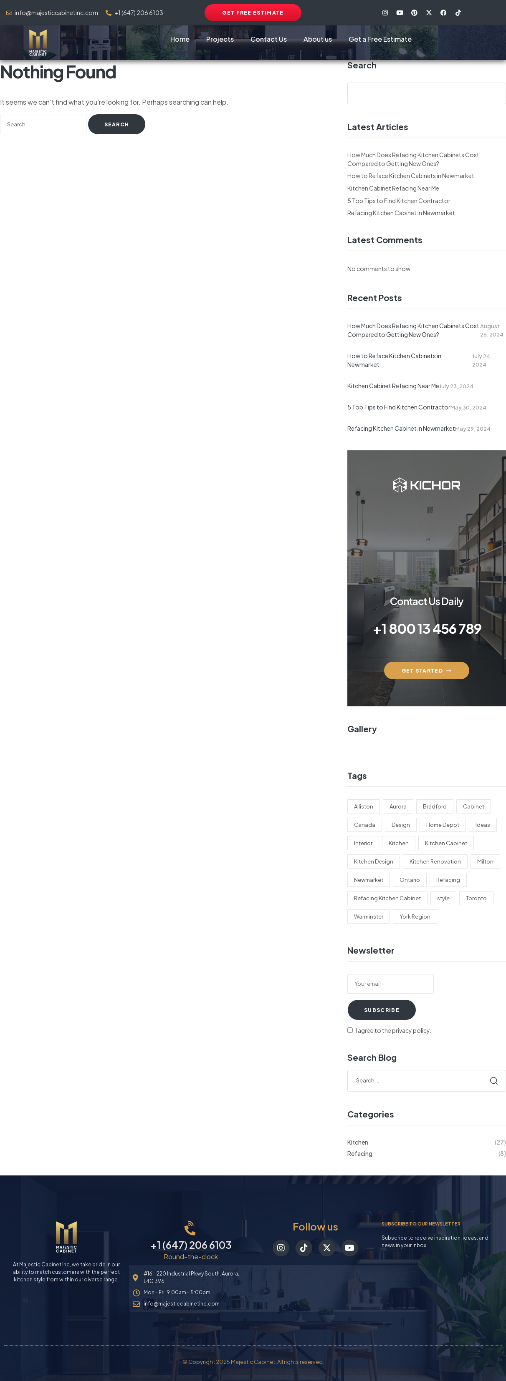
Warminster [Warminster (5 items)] (368, 916)
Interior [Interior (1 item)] (363, 843)
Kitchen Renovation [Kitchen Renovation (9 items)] (435, 861)
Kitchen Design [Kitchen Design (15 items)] (373, 861)
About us (318, 39)
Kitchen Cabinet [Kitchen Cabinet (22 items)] (446, 843)
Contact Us (268, 39)
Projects (220, 39)
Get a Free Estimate (380, 39)
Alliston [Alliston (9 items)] (363, 806)
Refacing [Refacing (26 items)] (448, 879)
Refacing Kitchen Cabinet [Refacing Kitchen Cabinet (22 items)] (387, 898)
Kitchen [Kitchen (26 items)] (399, 843)
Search (362, 65)
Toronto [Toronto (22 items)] (476, 898)
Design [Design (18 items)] (401, 824)
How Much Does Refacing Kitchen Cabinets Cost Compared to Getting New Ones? (413, 330)
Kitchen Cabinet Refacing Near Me (393, 188)
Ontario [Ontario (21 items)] (410, 879)
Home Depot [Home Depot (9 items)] (442, 824)
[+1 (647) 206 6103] (191, 1228)
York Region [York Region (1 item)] (415, 916)
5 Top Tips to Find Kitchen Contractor (398, 200)
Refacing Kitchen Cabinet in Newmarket (401, 212)
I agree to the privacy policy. (393, 1030)
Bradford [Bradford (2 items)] (435, 806)
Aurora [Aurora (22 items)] (398, 806)
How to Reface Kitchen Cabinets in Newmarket (410, 175)
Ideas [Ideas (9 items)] (483, 824)
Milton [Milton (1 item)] (485, 861)
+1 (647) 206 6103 (191, 1244)
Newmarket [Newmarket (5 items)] (368, 879)
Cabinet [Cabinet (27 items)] (473, 806)
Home (180, 39)
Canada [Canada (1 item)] (364, 824)
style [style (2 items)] (443, 898)
